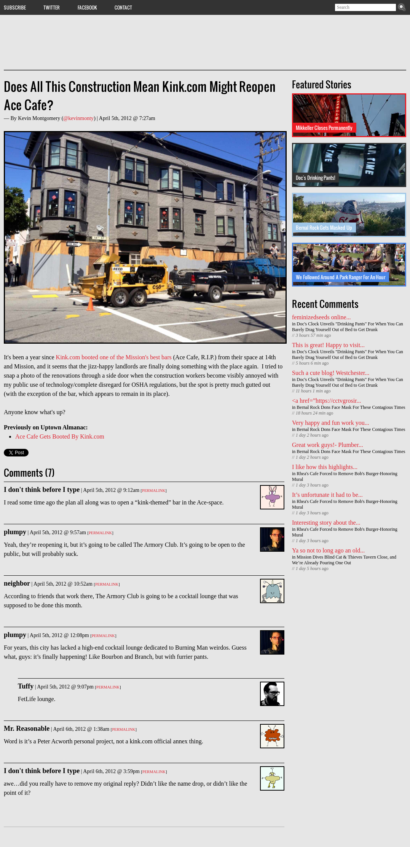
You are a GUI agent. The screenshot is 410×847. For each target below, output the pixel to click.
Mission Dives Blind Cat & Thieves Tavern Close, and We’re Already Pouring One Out (344, 559)
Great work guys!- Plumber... (327, 445)
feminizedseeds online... (321, 317)
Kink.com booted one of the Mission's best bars (114, 357)
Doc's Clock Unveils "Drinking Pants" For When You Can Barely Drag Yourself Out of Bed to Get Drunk (347, 326)
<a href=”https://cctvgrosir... (326, 400)
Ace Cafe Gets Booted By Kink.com (59, 436)
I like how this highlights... (324, 467)
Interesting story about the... (326, 522)
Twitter (51, 7)
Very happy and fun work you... (330, 422)
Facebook (87, 7)
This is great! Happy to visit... (328, 345)
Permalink (153, 490)
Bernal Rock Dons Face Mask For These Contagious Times (351, 407)
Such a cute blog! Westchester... (330, 373)
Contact (123, 7)
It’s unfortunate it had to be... (327, 495)
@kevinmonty (78, 118)
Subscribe (15, 7)
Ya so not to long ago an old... (328, 550)
